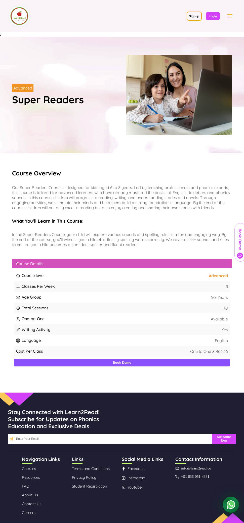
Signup (194, 16)
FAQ (25, 486)
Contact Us (31, 503)
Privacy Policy (84, 477)
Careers (28, 512)
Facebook (133, 468)
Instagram (134, 478)
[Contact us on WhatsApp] (231, 505)
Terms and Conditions (91, 468)
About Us (30, 495)
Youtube (132, 487)
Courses (29, 468)
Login (213, 16)
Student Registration (89, 486)
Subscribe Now (224, 438)
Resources (31, 477)
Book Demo (122, 362)
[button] (230, 16)
